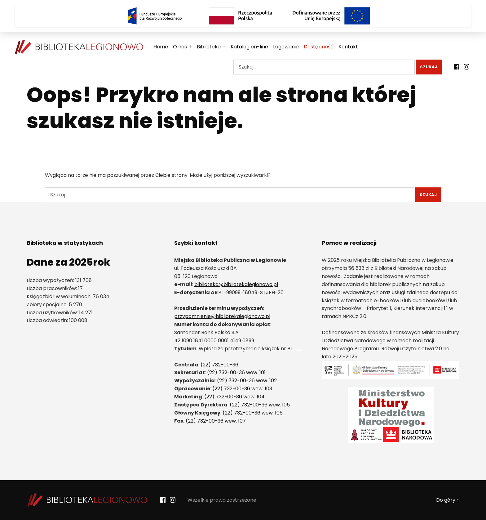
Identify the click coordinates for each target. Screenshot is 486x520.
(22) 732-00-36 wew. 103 (242, 388)
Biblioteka (209, 46)
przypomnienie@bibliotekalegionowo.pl (222, 316)
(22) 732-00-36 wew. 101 (236, 372)
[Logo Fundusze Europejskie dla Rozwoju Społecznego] (154, 16)
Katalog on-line (249, 46)
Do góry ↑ (447, 500)
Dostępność (319, 46)
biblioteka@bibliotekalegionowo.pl (236, 284)
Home (160, 46)
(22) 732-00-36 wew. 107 (216, 420)
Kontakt (348, 46)
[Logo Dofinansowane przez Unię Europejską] (331, 16)
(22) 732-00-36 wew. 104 (234, 396)
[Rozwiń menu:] (190, 46)
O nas (180, 46)
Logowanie (286, 46)
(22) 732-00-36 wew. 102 (247, 380)
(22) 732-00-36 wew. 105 (260, 404)
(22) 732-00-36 (219, 364)
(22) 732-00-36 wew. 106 (253, 412)
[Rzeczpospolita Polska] (243, 16)
